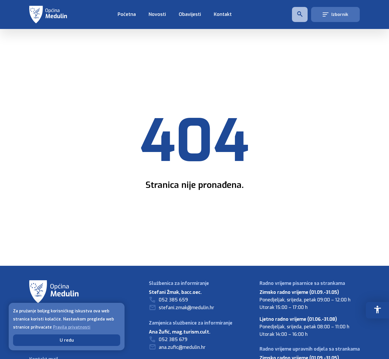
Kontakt (223, 14)
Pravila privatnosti (71, 327)
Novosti (157, 14)
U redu (67, 340)
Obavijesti (190, 14)
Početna (127, 14)
